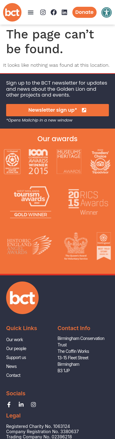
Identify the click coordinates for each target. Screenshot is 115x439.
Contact (13, 375)
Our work (14, 339)
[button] (30, 12)
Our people (16, 348)
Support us (16, 357)
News (11, 366)
